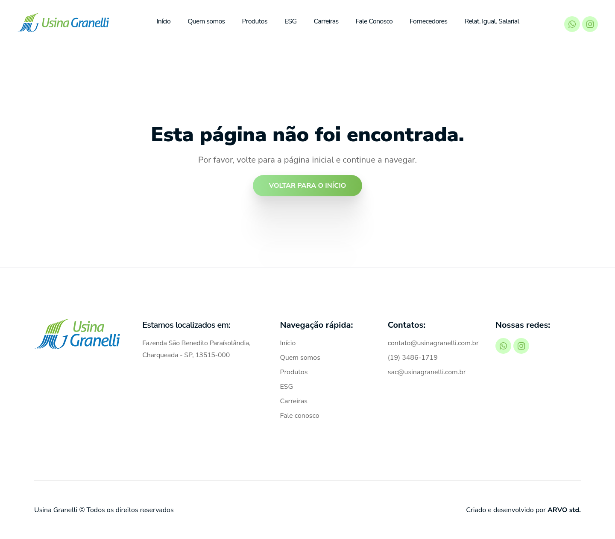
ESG (290, 21)
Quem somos (206, 21)
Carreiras (325, 21)
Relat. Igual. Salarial (491, 21)
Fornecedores (428, 21)
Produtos (254, 21)
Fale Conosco (374, 21)
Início (163, 21)
